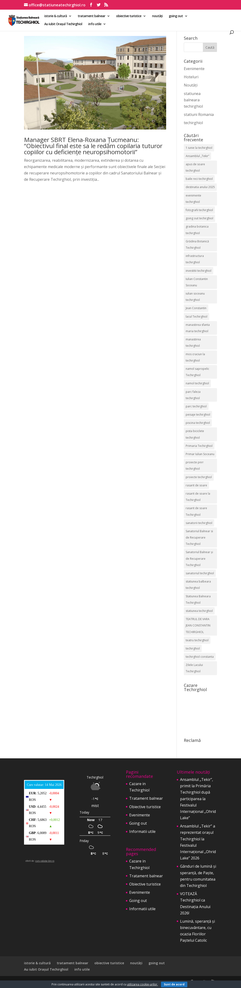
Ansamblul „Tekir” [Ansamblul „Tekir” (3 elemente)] (197, 156)
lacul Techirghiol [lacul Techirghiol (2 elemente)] (196, 317)
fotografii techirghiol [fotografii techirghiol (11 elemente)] (199, 210)
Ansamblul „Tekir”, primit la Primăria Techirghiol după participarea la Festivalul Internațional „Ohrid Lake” (198, 798)
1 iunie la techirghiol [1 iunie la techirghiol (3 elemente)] (199, 148)
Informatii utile (142, 831)
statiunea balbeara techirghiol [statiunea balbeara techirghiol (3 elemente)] (198, 584)
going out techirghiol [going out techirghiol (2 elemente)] (199, 218)
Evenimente (194, 68)
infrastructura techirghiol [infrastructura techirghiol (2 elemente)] (195, 259)
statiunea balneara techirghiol (193, 100)
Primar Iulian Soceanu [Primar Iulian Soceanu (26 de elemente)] (200, 454)
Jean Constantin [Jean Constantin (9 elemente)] (196, 308)
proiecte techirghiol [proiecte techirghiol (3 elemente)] (199, 477)
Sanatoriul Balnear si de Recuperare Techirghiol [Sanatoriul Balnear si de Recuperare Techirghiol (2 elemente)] (199, 537)
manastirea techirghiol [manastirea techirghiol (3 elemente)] (193, 342)
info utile (94, 24)
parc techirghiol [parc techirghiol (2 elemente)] (196, 406)
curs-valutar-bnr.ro (44, 861)
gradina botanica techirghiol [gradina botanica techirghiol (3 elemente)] (197, 229)
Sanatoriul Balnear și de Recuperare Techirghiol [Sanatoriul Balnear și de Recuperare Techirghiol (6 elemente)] (199, 558)
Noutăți (190, 85)
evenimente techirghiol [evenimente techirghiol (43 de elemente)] (193, 198)
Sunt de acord (174, 984)
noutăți (157, 16)
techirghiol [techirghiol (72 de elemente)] (193, 648)
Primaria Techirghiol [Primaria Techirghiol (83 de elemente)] (199, 446)
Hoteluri (191, 76)
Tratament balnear (146, 798)
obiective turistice (128, 16)
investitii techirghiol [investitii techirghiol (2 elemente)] (198, 271)
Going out (138, 823)
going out (176, 16)
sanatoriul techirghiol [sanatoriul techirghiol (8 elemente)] (200, 573)
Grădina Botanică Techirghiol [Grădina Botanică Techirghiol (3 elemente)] (197, 244)
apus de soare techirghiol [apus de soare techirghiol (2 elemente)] (195, 167)
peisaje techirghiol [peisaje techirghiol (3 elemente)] (198, 415)
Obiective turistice (145, 806)
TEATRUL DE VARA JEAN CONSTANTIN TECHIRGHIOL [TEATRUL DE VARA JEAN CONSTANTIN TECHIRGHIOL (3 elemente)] (198, 625)
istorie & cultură (55, 16)
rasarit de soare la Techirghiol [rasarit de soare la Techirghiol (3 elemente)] (198, 497)
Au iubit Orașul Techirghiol (63, 24)
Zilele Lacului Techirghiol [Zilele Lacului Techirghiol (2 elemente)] (194, 668)
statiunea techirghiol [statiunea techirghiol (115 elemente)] (199, 611)
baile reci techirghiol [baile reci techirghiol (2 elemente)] (199, 179)
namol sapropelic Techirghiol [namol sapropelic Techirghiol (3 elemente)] (197, 372)
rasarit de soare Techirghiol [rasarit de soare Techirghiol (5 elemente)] (196, 511)
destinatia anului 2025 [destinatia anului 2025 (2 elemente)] (200, 187)
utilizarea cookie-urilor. (142, 984)
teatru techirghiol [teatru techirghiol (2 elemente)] (197, 640)
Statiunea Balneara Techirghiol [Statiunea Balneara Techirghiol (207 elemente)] (198, 599)
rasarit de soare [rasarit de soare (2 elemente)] (196, 485)
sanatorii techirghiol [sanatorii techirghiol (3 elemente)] (199, 523)
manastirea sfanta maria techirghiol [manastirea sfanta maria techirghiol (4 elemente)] (198, 328)
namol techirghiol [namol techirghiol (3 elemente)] (197, 383)
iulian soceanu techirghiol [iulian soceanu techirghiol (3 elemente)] (195, 296)
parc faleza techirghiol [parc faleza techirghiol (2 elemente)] (193, 395)
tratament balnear (91, 16)
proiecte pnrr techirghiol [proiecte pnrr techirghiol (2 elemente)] (195, 465)
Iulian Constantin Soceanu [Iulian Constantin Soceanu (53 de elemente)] (197, 282)
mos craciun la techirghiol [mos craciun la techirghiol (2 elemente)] (195, 357)
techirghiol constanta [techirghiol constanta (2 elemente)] (200, 657)
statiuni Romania (199, 114)
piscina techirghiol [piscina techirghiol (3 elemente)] (198, 423)
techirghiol (193, 122)
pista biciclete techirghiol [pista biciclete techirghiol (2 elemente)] (195, 434)
